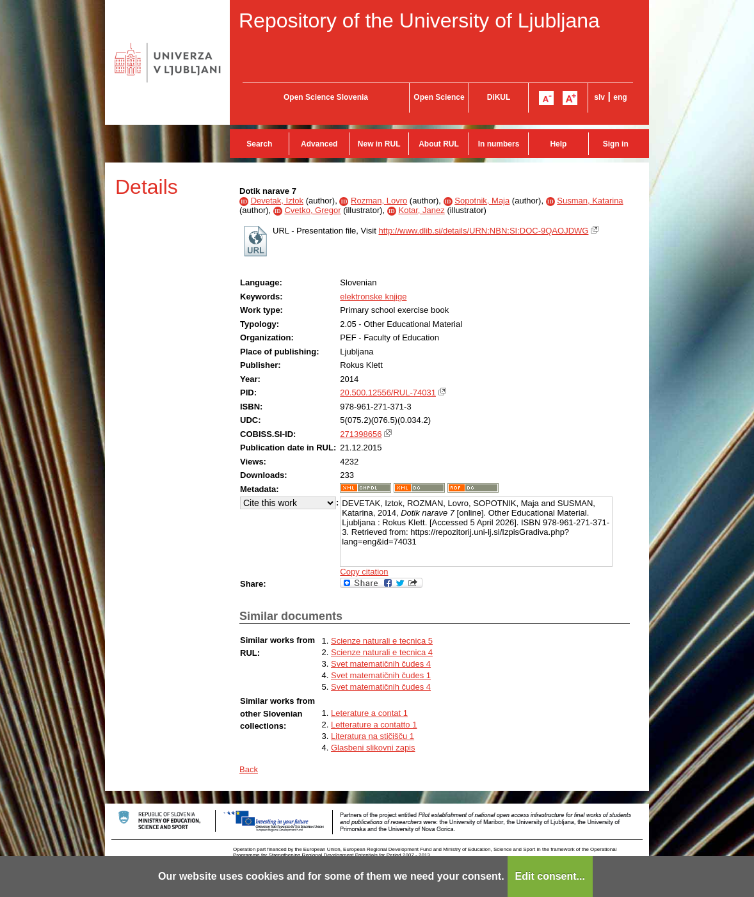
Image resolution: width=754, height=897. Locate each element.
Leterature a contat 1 (369, 713)
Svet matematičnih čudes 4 (381, 664)
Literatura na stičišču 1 (372, 736)
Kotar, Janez (421, 210)
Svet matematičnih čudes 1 (381, 675)
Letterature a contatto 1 (374, 724)
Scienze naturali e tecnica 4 (382, 652)
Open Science (438, 97)
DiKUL (499, 97)
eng (620, 97)
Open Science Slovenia (326, 97)
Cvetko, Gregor (312, 210)
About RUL (439, 143)
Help (558, 143)
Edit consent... (550, 876)
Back (248, 769)
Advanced (319, 143)
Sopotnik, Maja (481, 200)
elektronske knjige (373, 296)
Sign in (616, 143)
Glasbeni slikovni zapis (373, 747)
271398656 (360, 434)
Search (259, 143)
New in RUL (379, 143)
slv (599, 97)
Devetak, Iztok (277, 200)
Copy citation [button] (364, 571)
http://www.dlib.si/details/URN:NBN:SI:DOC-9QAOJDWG (483, 230)
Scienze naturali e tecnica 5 (382, 641)
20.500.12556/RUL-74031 (388, 392)
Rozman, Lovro (379, 200)
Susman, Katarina (590, 200)
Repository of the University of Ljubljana (419, 20)
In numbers (499, 143)
